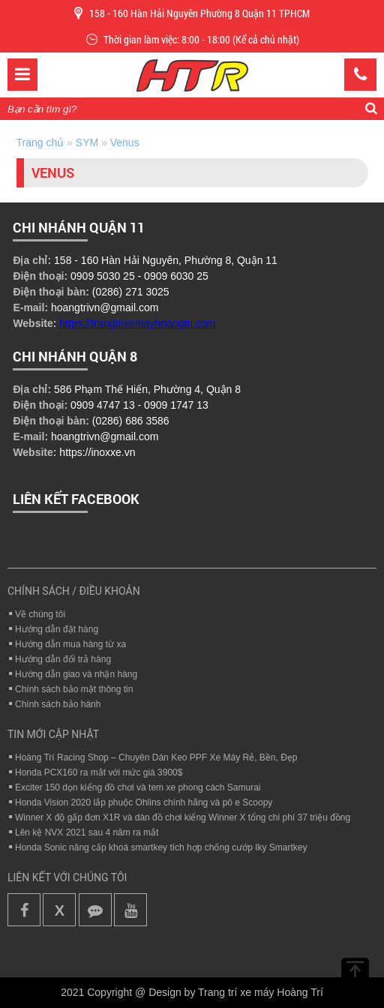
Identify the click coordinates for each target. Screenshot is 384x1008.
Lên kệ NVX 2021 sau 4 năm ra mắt (86, 832)
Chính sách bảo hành (57, 704)
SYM (87, 142)
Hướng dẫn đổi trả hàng (63, 659)
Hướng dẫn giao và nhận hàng (76, 674)
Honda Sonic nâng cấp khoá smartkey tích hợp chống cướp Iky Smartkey (161, 847)
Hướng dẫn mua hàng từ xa (70, 644)
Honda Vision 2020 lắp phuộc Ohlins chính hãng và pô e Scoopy (143, 802)
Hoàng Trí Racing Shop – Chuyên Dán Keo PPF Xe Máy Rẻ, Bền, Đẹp (156, 757)
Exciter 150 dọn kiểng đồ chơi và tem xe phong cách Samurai (138, 787)
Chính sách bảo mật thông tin (74, 689)
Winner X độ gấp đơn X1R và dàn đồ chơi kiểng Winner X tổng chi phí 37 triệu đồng (182, 817)
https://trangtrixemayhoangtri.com (137, 323)
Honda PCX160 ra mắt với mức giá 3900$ (98, 772)
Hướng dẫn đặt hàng (56, 629)
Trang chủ (40, 142)
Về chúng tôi (40, 614)
